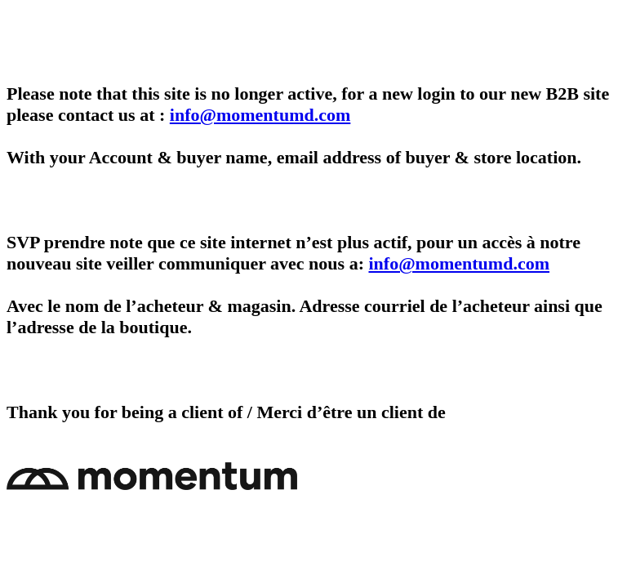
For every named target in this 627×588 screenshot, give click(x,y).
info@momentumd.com (260, 115)
